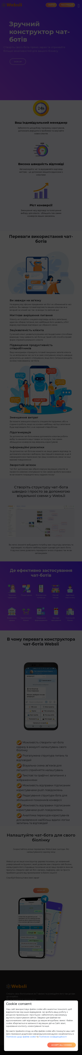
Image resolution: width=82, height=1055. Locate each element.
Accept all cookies (61, 1045)
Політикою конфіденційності (53, 1037)
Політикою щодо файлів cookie (21, 1037)
